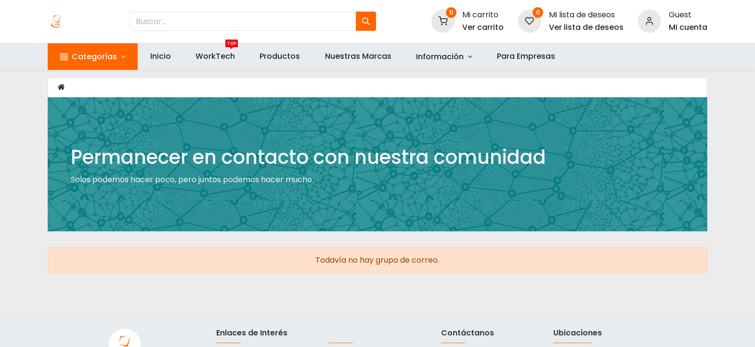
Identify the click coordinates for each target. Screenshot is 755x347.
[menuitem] (160, 56)
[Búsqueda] (366, 21)
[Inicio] (61, 87)
